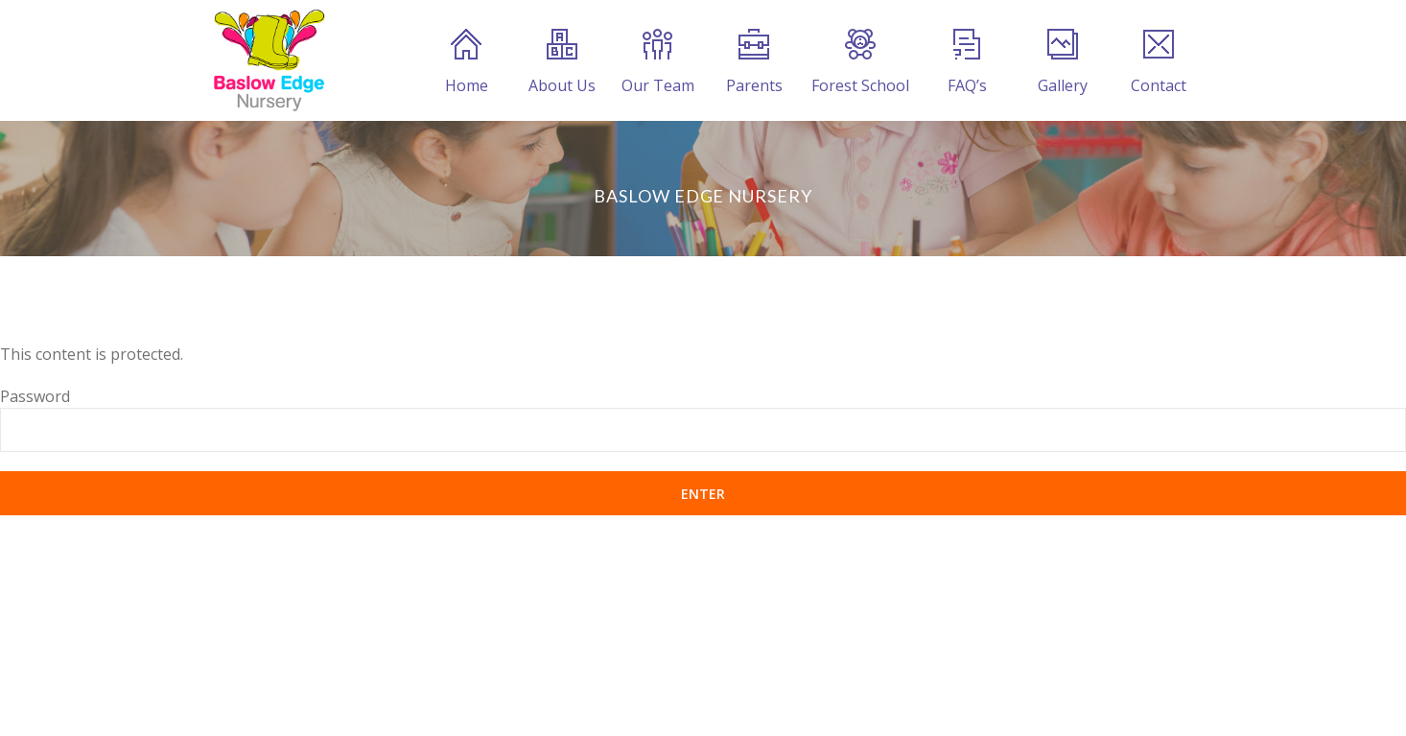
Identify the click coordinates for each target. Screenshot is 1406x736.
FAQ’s (967, 62)
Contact (1158, 62)
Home (466, 62)
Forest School (860, 62)
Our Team (657, 62)
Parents (754, 62)
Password (35, 396)
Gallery (1063, 62)
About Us (562, 62)
